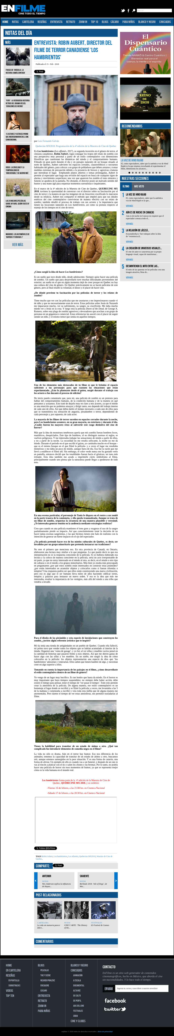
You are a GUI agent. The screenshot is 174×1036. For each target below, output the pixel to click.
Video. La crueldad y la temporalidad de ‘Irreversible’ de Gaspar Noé (18, 168)
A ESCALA (77, 980)
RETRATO (70, 22)
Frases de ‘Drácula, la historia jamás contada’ (18, 68)
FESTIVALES (96, 923)
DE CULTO (77, 995)
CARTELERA (28, 22)
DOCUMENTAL (78, 985)
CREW (75, 1016)
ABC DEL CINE (78, 1005)
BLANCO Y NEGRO (147, 22)
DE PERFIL (77, 1000)
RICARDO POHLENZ (47, 980)
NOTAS (15, 22)
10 (160, 173)
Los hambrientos (60, 856)
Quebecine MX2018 (87, 856)
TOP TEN (10, 996)
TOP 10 (94, 22)
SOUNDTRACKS (14, 985)
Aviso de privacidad (105, 1031)
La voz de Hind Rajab (132, 160)
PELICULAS (44, 970)
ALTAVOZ (76, 990)
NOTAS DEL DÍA (18, 33)
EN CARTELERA (13, 970)
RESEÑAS (42, 22)
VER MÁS (17, 244)
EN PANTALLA (13, 980)
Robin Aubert (47, 856)
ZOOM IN (83, 22)
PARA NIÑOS (128, 22)
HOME (5, 22)
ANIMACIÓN (78, 975)
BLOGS (105, 22)
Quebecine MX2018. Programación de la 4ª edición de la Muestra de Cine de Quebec (76, 146)
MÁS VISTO (139, 186)
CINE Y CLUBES (78, 1021)
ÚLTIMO (126, 186)
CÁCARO (115, 22)
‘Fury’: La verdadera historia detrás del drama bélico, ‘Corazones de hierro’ (18, 101)
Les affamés (73, 856)
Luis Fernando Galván (48, 141)
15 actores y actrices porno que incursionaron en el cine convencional (18, 134)
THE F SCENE (45, 975)
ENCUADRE (44, 985)
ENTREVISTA (56, 22)
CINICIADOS (165, 22)
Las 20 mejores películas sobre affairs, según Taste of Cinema (18, 201)
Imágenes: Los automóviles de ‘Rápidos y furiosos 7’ (18, 233)
